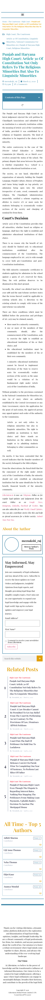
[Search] (40, 658)
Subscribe (11, 646)
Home (4, 21)
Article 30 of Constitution (17, 38)
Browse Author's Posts (31, 547)
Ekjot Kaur (9, 874)
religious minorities (21, 48)
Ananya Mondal (11, 887)
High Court (26, 21)
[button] (22, 14)
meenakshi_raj (16, 697)
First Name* (10, 629)
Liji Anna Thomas (12, 850)
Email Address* (11, 618)
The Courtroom (14, 21)
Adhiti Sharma (11, 838)
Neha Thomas (10, 862)
